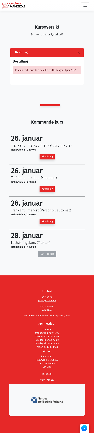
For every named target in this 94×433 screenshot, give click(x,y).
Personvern (47, 356)
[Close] (78, 52)
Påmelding (47, 156)
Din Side (47, 366)
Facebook (47, 374)
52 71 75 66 (47, 297)
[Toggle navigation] (85, 5)
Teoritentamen (47, 363)
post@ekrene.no (47, 300)
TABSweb (41, 359)
